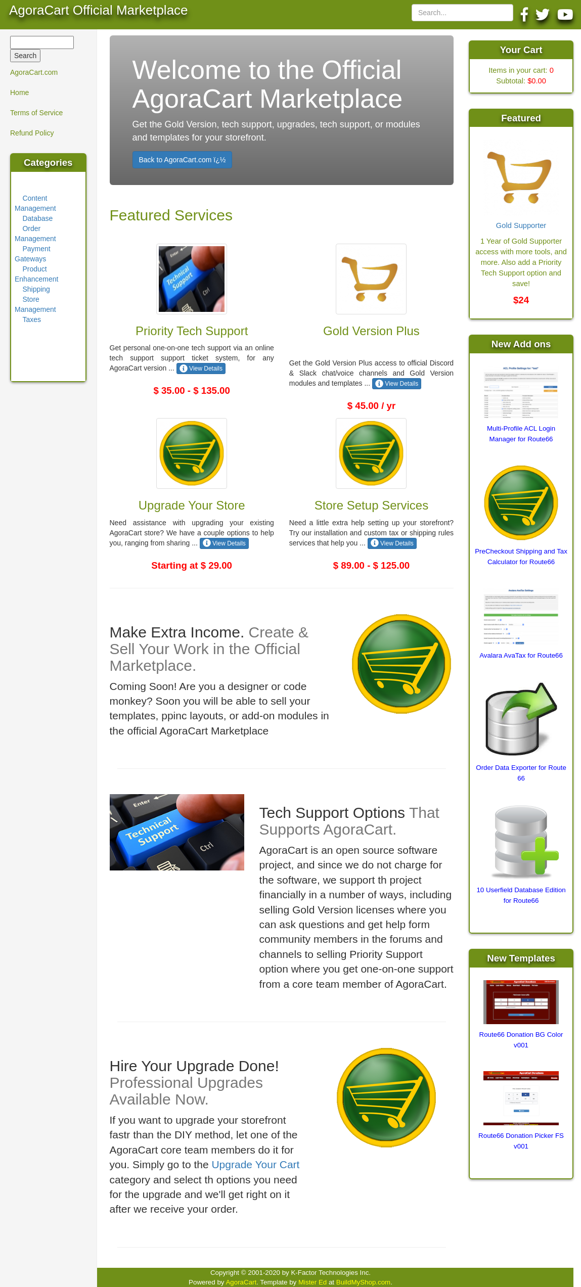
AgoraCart (241, 1282)
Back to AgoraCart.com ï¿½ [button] (182, 160)
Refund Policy (32, 133)
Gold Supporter (521, 225)
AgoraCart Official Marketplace (98, 10)
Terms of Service (36, 113)
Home (19, 92)
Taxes (31, 319)
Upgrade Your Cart (255, 1164)
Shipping (36, 289)
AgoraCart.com (34, 72)
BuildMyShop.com (363, 1282)
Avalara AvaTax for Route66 (521, 655)
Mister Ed (312, 1282)
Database (37, 218)
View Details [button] (201, 368)
